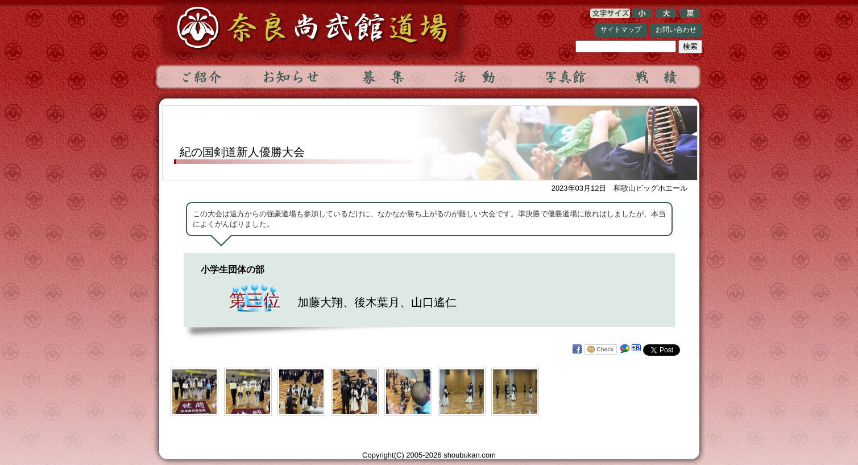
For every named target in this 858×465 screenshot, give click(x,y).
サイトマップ (620, 30)
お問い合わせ (676, 30)
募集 (382, 77)
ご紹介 (200, 77)
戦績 (655, 77)
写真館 (564, 77)
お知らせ (291, 77)
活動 (473, 77)
